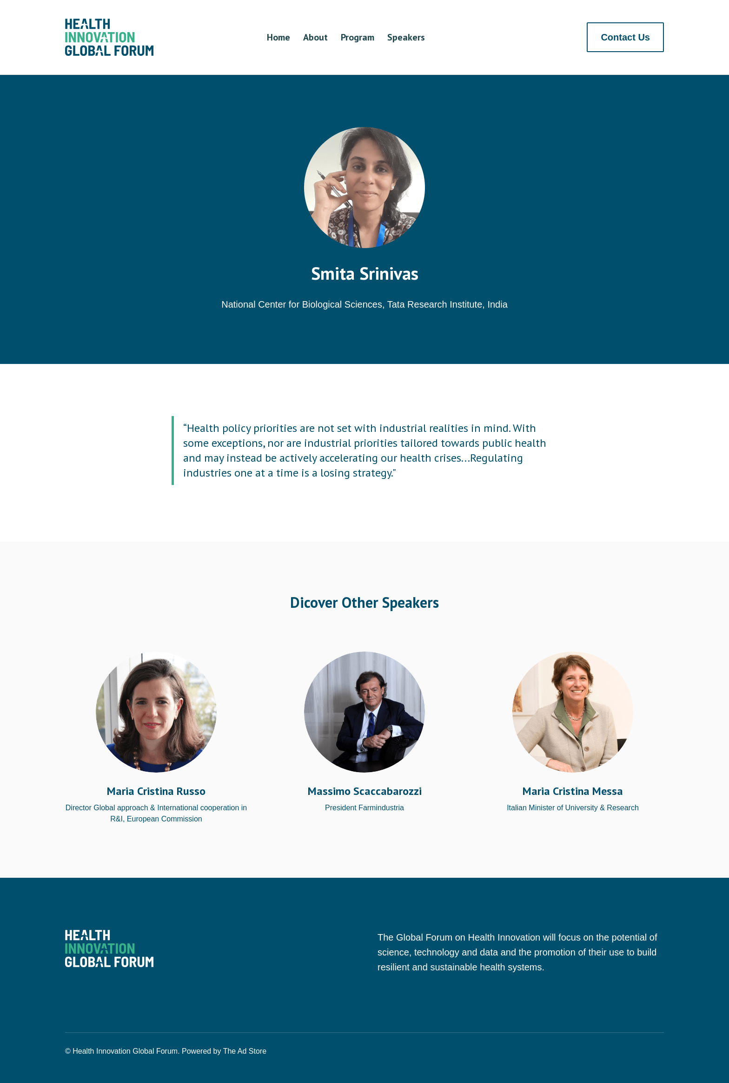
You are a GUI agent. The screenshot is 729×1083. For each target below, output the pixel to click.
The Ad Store (244, 1051)
